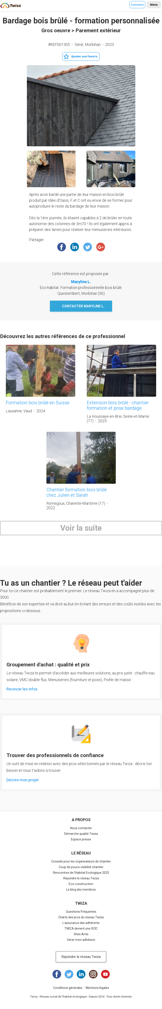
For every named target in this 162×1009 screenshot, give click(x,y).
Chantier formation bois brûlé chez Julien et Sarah (76, 492)
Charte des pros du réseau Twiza (81, 917)
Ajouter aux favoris (84, 56)
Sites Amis (81, 934)
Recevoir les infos (22, 689)
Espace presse (81, 839)
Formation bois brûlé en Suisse (37, 402)
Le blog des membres (81, 889)
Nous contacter (81, 828)
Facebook (61, 247)
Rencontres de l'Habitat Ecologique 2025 (81, 872)
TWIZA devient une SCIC (81, 928)
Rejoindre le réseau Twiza (81, 878)
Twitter (87, 247)
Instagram (93, 974)
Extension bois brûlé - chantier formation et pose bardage (118, 405)
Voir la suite (81, 528)
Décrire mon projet (23, 780)
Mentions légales (97, 988)
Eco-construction (81, 884)
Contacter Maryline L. (83, 306)
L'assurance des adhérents (81, 923)
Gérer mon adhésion (81, 939)
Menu (153, 4)
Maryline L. (81, 281)
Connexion (137, 4)
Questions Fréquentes (81, 911)
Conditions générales (67, 988)
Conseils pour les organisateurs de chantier (81, 861)
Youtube (105, 974)
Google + (100, 247)
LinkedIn (74, 247)
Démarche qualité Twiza (81, 833)
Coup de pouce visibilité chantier (81, 867)
